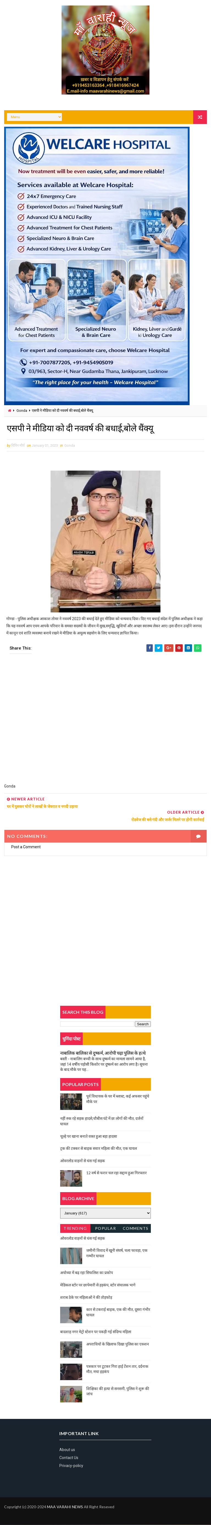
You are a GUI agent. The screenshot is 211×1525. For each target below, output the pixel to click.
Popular (105, 1228)
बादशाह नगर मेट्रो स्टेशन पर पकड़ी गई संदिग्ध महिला (95, 1332)
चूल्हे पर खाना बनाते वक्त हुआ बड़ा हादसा (88, 1136)
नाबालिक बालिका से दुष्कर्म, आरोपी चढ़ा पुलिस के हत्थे (103, 1053)
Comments (136, 1228)
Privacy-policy (71, 1466)
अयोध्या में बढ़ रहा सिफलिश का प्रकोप (86, 1272)
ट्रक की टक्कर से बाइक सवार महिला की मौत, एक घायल (98, 1148)
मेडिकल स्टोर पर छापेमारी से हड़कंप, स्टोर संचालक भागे (97, 1285)
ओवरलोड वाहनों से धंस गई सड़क (82, 1160)
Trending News (75, 1229)
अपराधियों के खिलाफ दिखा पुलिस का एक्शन (117, 1344)
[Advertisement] (105, 722)
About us (67, 1449)
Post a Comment (26, 847)
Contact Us (68, 1457)
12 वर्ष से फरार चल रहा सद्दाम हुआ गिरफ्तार (116, 1173)
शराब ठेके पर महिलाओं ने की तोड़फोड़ (86, 1297)
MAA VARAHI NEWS (65, 1507)
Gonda (21, 410)
